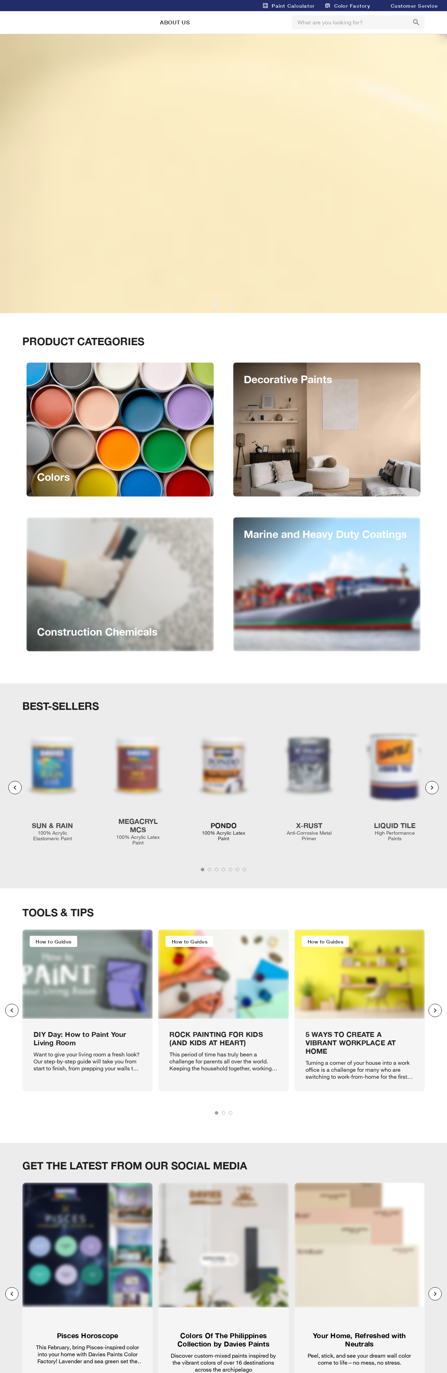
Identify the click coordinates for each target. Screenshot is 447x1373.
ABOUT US (175, 22)
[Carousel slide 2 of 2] (231, 304)
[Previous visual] (15, 787)
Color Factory (352, 6)
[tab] (202, 869)
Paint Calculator (293, 6)
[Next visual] (432, 787)
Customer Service (414, 6)
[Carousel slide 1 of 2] (215, 304)
